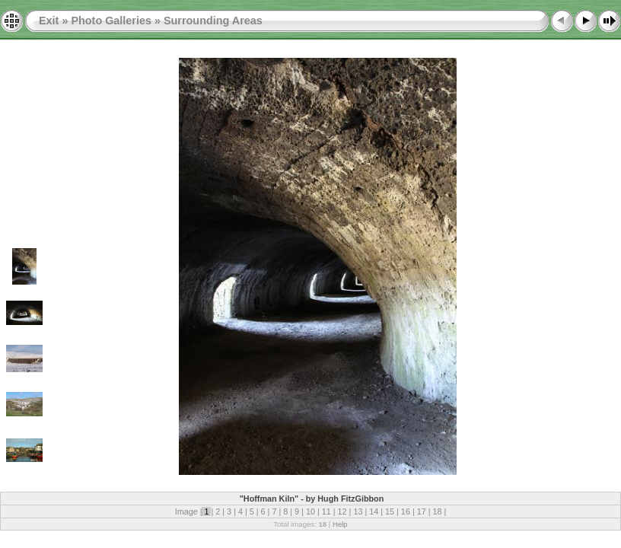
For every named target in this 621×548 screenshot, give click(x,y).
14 (374, 511)
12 (342, 511)
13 (358, 511)
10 (310, 511)
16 (405, 511)
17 (421, 511)
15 (389, 511)
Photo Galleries (111, 20)
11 (326, 511)
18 (437, 511)
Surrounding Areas (213, 20)
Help (340, 524)
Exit (49, 20)
